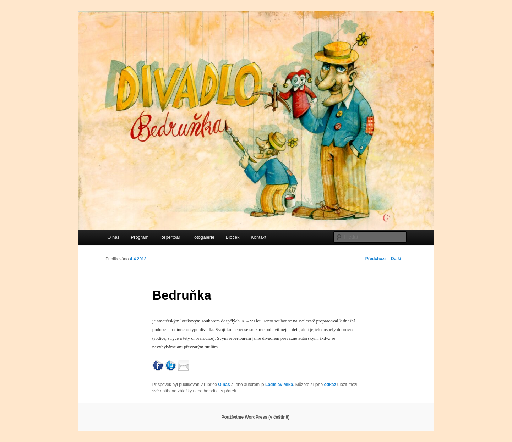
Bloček (233, 237)
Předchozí (373, 258)
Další (399, 258)
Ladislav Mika (279, 384)
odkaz (330, 384)
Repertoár (170, 237)
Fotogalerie (202, 237)
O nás (113, 237)
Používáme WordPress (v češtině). (255, 417)
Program (139, 237)
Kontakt (258, 237)
